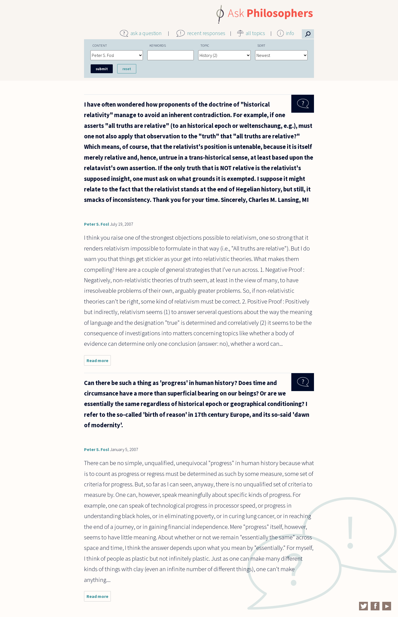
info (290, 33)
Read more (99, 362)
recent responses (206, 33)
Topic (204, 45)
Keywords (158, 45)
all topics (255, 33)
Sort (261, 45)
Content (100, 45)
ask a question (146, 33)
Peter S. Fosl (96, 224)
